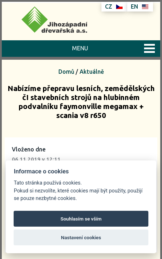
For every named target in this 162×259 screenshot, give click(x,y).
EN (139, 6)
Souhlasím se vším (81, 219)
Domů (66, 71)
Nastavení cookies (81, 237)
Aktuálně (92, 71)
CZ (114, 6)
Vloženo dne (29, 149)
